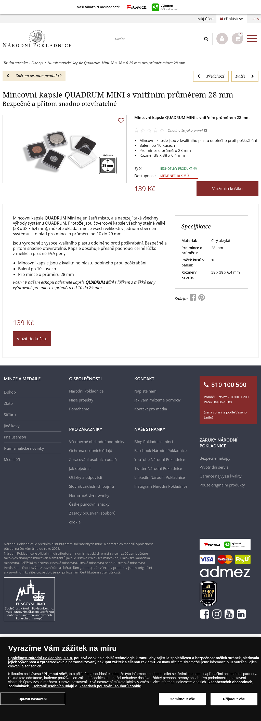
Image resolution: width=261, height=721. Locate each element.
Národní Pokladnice (86, 391)
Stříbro (10, 414)
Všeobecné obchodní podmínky (96, 441)
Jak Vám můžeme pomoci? (157, 399)
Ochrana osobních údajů (90, 450)
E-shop (10, 392)
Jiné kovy (12, 425)
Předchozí (210, 76)
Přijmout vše (234, 699)
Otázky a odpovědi (85, 477)
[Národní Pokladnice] (37, 38)
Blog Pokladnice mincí (153, 441)
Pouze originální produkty (222, 484)
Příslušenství (15, 436)
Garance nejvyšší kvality (221, 476)
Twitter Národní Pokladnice (158, 468)
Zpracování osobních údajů (93, 459)
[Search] (206, 39)
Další (245, 76)
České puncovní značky (89, 504)
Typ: (138, 168)
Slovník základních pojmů (91, 486)
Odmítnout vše (182, 699)
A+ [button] (259, 18)
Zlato (8, 403)
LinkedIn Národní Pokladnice (159, 477)
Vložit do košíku (227, 188)
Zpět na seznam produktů (34, 75)
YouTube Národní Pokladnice (159, 459)
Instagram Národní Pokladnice (160, 486)
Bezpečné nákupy (215, 458)
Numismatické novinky (24, 448)
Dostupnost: (145, 175)
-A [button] (254, 18)
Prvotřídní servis (214, 467)
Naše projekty (81, 399)
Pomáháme (79, 408)
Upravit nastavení (33, 699)
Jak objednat (80, 468)
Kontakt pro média (150, 408)
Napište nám (145, 391)
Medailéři (12, 459)
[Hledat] (156, 39)
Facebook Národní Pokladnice (160, 450)
